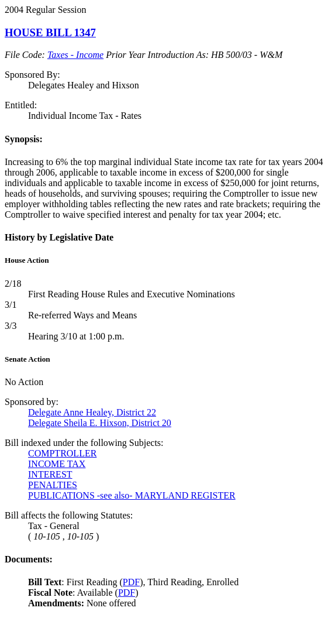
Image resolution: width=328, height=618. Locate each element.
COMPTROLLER (62, 453)
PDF (131, 582)
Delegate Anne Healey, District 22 (92, 412)
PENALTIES (52, 485)
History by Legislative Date (59, 237)
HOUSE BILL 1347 (50, 32)
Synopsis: (24, 139)
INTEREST (50, 474)
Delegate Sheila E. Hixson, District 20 (99, 423)
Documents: (29, 559)
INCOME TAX (56, 464)
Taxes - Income (75, 55)
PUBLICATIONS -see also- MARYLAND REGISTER (132, 495)
